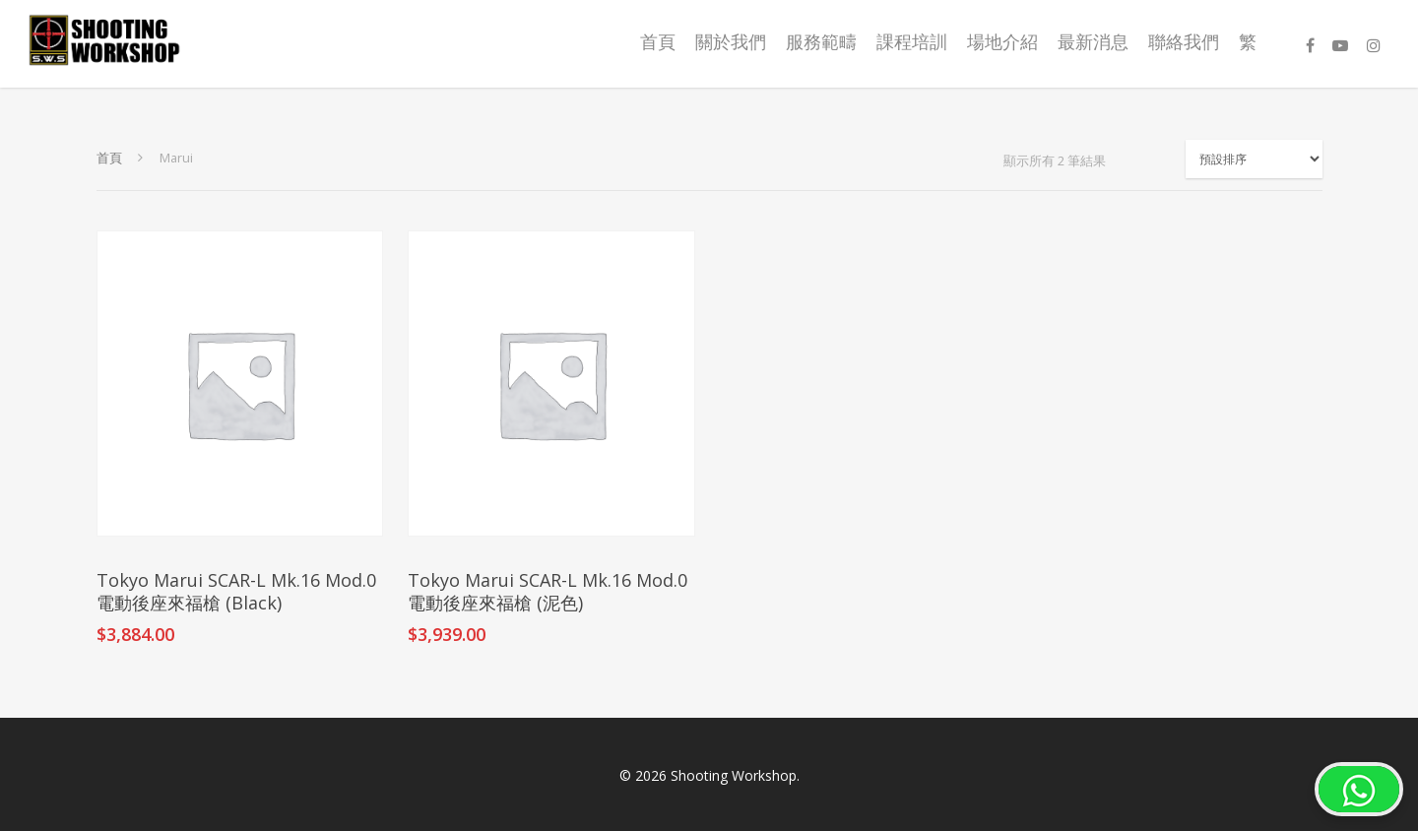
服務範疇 (821, 41)
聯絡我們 (1183, 41)
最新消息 (1093, 41)
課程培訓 (911, 41)
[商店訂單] (1254, 159)
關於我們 (730, 41)
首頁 (658, 41)
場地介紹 (1002, 41)
